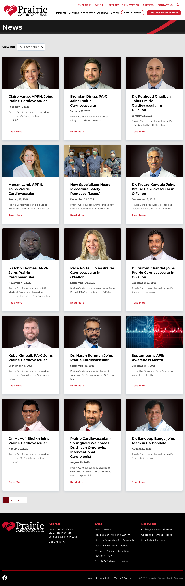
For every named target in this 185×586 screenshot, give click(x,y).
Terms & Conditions (125, 578)
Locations (88, 12)
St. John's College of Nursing (111, 561)
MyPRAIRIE (84, 5)
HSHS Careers (103, 529)
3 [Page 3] (18, 500)
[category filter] (31, 47)
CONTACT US (165, 5)
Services (74, 12)
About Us (102, 12)
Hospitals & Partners (153, 540)
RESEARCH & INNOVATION (124, 5)
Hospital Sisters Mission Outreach (114, 540)
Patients (61, 12)
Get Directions (57, 541)
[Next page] (24, 500)
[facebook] (4, 578)
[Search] (178, 5)
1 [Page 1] (5, 500)
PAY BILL (100, 5)
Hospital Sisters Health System (112, 534)
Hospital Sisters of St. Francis (111, 545)
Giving (115, 12)
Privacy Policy (103, 578)
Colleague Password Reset (156, 529)
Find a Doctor (132, 12)
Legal (90, 578)
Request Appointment (163, 12)
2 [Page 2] (12, 500)
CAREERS (148, 5)
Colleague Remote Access (156, 534)
